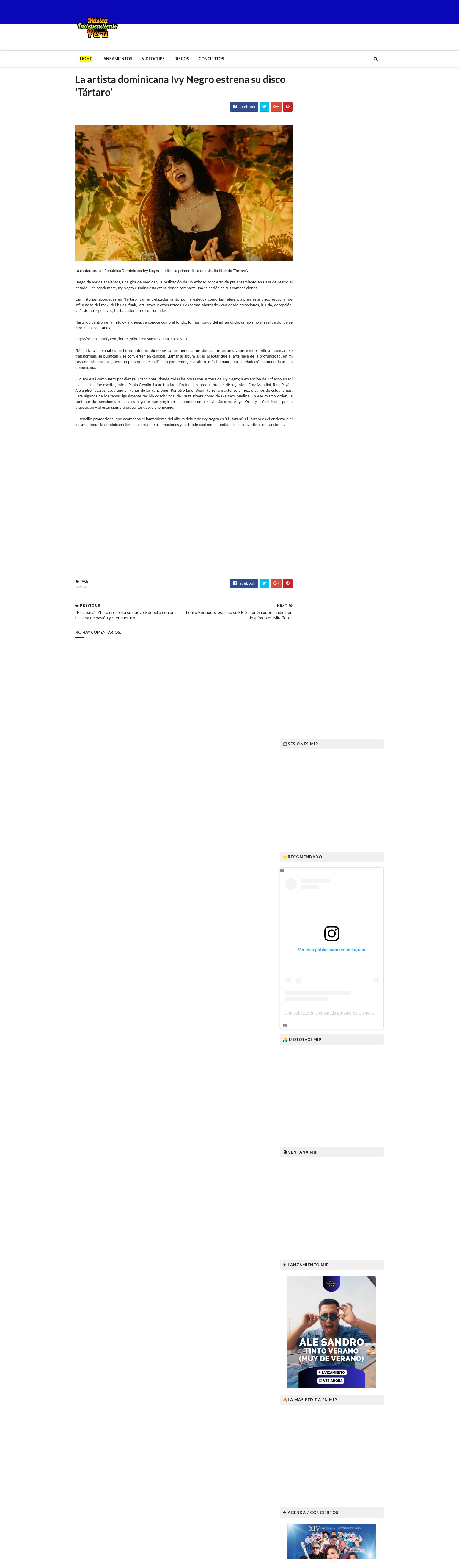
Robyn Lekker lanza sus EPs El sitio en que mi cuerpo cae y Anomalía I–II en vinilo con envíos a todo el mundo (357, 1373)
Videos (69, 587)
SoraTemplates (98, 1551)
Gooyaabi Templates (161, 1551)
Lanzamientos (104, 58)
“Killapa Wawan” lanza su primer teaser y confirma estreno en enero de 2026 (357, 1404)
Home (74, 58)
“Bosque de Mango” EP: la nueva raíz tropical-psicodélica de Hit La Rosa (358, 1340)
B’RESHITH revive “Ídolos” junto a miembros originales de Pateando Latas (354, 1492)
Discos (169, 58)
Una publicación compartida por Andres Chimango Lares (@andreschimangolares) (373, 356)
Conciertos (199, 58)
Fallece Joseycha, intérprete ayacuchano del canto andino (353, 1308)
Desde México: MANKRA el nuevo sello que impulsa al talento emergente (351, 1462)
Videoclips (141, 58)
